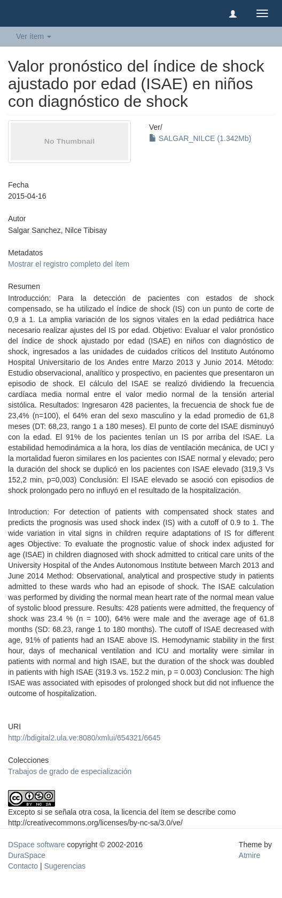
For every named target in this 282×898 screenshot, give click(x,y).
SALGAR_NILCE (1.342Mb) (200, 138)
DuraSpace (26, 855)
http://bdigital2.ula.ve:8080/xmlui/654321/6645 (84, 737)
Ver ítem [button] (33, 36)
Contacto (23, 866)
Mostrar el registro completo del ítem (68, 264)
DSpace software (36, 844)
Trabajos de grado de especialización (69, 771)
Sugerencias (64, 866)
